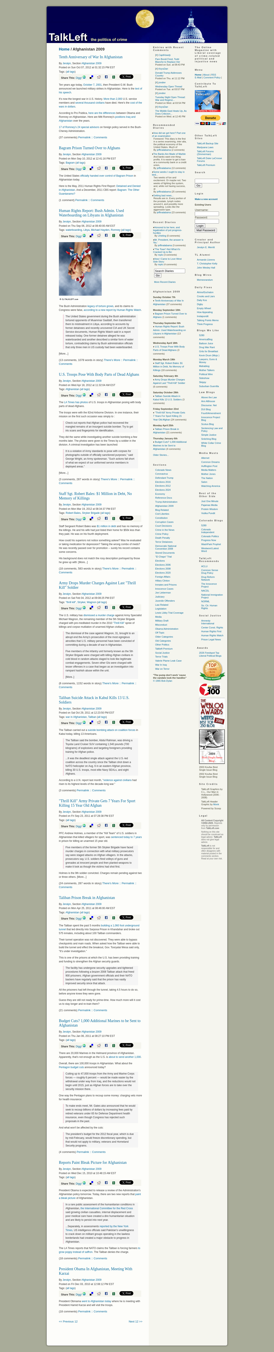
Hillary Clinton (162, 580)
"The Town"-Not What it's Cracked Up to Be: (166, 250)
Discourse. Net (209, 405)
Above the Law (209, 397)
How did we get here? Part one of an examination (169, 134)
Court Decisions (163, 526)
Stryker (81, 602)
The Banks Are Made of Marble (169, 154)
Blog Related (162, 510)
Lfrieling (162, 235)
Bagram (70, 162)
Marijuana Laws (205, 147)
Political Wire (206, 374)
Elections (160, 560)
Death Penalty (162, 538)
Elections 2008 (163, 568)
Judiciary (159, 596)
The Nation (207, 478)
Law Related (161, 605)
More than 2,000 (113, 98)
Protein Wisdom (209, 509)
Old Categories (163, 640)
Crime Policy (161, 534)
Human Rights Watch (212, 635)
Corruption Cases (164, 522)
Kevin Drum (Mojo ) (209, 355)
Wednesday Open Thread (168, 86)
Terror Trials (161, 656)
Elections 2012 (163, 485)
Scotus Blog (207, 424)
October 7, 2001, (93, 84)
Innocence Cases (164, 588)
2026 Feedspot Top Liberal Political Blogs (210, 654)
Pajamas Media (209, 505)
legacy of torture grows (100, 306)
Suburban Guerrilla (209, 386)
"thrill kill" (71, 602)
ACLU (204, 566)
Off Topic (159, 632)
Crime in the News (164, 530)
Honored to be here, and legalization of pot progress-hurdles (167, 230)
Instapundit (202, 316)
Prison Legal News (211, 639)
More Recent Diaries (165, 282)
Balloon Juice (206, 343)
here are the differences (102, 113)
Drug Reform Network (208, 578)
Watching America (210, 486)
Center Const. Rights (212, 627)
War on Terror (162, 669)
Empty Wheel (204, 308)
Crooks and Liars (206, 296)
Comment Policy (211, 77)
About (206, 74)
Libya (86, 229)
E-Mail (198, 77)
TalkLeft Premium (206, 165)
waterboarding (74, 229)
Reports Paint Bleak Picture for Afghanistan (93, 1162)
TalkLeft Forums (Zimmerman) (205, 152)
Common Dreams (210, 462)
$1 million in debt (106, 526)
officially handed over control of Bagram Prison (106, 175)
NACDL (205, 590)
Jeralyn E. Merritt (206, 247)
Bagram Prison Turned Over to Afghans (89, 148)
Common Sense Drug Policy (209, 571)
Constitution (161, 518)
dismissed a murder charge (99, 615)
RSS (213, 74)
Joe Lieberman (163, 592)
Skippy (202, 382)
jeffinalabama (164, 150)
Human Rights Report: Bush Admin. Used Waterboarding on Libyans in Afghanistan (91, 213)
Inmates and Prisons (166, 584)
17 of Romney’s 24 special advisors (79, 127)
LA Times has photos (76, 402)
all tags (71, 71)
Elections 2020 (163, 572)
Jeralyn (67, 63)
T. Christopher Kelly (207, 263)
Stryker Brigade (91, 512)
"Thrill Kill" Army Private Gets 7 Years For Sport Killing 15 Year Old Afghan (97, 803)
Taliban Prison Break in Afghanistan (87, 898)
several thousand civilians (90, 102)
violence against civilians (117, 780)
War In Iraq (161, 664)
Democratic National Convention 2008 (165, 547)
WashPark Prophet (211, 544)
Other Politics (162, 644)
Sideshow (204, 378)
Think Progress (205, 324)
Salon (204, 482)
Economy (160, 494)
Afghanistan (72, 389)
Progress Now (208, 540)
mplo (160, 254)
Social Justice (162, 652)
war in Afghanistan (76, 717)
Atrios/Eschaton (205, 292)
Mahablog (204, 366)
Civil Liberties (162, 514)
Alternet (205, 458)
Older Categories (164, 636)
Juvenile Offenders (165, 600)
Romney (116, 229)
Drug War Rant (207, 347)
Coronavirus (161, 474)
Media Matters (208, 470)
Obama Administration (166, 629)
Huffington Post (209, 466)
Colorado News (163, 470)
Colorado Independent (207, 531)
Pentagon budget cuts (71, 1067)
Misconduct (161, 624)
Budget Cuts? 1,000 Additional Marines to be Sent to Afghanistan (170, 445)
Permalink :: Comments (92, 137)
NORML (205, 601)
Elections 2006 (163, 564)
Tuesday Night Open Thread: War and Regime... (170, 98)
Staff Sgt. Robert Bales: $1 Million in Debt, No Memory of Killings (168, 366)
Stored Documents (165, 553)
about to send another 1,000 (125, 1056)
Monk (216, 804)
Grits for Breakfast (208, 351)
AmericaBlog (205, 339)
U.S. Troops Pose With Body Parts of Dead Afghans (99, 374)
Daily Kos (202, 300)
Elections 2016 (163, 482)
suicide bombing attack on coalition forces (111, 730)
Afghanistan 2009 (91, 63)
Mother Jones (208, 474)
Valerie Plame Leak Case (168, 660)
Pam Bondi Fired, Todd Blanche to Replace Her (167, 60)
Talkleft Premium (164, 648)
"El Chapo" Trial (163, 556)
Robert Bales (73, 512)
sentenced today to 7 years (126, 837)
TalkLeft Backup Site (207, 143)
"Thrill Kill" (119, 623)
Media (158, 617)
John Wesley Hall (206, 267)
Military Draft (161, 620)
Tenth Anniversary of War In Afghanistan (90, 57)
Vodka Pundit (208, 513)
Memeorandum (205, 280)
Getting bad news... (163, 195)
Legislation (161, 608)
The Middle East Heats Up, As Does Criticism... (171, 112)
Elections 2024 (163, 490)
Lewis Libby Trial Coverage (169, 612)
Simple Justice (208, 435)
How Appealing (205, 312)
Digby (200, 304)
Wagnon (91, 602)
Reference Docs (163, 497)
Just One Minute (209, 501)
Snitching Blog (208, 439)
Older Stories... (161, 455)
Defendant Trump (164, 478)
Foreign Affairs (162, 576)
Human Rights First (211, 631)
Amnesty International (207, 622)
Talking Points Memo (208, 320)
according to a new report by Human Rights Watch (112, 310)
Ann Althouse (208, 401)
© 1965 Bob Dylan (162, 681)
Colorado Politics (210, 536)
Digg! (79, 77)
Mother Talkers (206, 370)
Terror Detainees (164, 542)
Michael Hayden (100, 229)
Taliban (92, 717)
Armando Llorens (206, 259)
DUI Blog (206, 409)
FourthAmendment (211, 413)
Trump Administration (166, 502)
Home (64, 49)
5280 (201, 335)
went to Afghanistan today (96, 1301)
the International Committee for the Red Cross (106, 1208)
